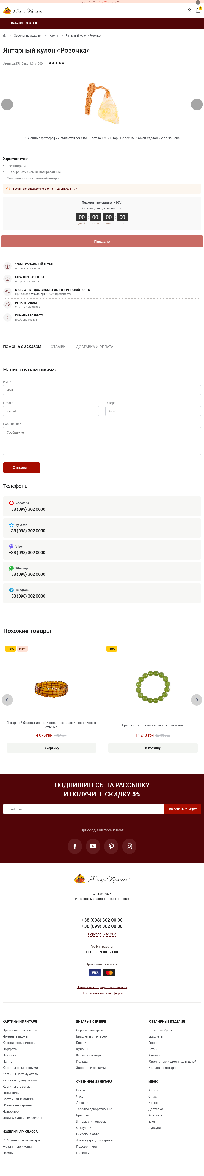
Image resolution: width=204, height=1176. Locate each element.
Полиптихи (11, 1092)
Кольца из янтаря (162, 1067)
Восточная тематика (18, 1099)
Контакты (155, 1115)
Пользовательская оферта (102, 993)
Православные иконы (20, 1030)
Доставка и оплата (94, 346)
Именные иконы (15, 1036)
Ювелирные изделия (27, 35)
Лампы (8, 1153)
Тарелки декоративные (94, 1109)
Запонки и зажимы (91, 1067)
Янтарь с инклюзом (91, 1121)
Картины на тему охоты (21, 1074)
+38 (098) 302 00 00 (102, 920)
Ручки (80, 1090)
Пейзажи (9, 1055)
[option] (58, 350)
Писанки (83, 1153)
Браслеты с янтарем (91, 1036)
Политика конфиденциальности (102, 987)
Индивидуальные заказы (22, 1118)
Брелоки (82, 1115)
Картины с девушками (20, 1080)
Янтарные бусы (160, 1030)
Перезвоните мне (102, 934)
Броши (81, 1042)
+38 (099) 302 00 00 (102, 926)
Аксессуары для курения (95, 1140)
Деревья (82, 1102)
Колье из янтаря (88, 1055)
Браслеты (155, 1036)
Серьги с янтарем (89, 1030)
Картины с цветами (18, 1086)
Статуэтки (83, 1127)
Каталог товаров (20, 23)
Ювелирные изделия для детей (172, 1061)
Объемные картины (18, 1105)
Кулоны (53, 35)
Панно (8, 1061)
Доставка (155, 1109)
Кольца (82, 1061)
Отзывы (58, 346)
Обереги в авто (87, 1134)
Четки (152, 1049)
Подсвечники (86, 1146)
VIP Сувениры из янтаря (21, 1140)
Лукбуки (154, 1127)
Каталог (154, 1090)
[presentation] (7, 104)
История (154, 1102)
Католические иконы (19, 1042)
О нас (152, 1096)
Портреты (10, 1049)
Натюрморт (11, 1111)
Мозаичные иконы (17, 1146)
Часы (80, 1096)
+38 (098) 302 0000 (27, 531)
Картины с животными (20, 1067)
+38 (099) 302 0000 (27, 509)
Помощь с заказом (22, 346)
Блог (151, 1121)
